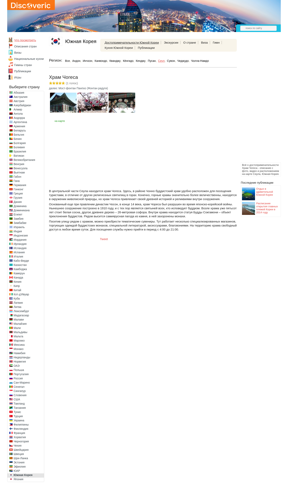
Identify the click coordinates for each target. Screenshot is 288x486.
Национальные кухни (29, 58)
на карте (60, 120)
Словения (20, 395)
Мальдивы (20, 332)
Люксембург (21, 311)
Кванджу (115, 60)
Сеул (161, 60)
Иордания (20, 239)
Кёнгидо (128, 60)
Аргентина (20, 122)
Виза (204, 42)
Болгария (20, 143)
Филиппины (21, 424)
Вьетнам (19, 172)
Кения (17, 281)
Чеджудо (183, 60)
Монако (18, 349)
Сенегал (19, 386)
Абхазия (19, 92)
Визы (17, 52)
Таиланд (19, 403)
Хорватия (20, 437)
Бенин (18, 138)
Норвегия (20, 361)
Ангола (18, 113)
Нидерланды (22, 357)
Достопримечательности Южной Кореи (132, 42)
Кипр (17, 286)
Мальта (18, 336)
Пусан (152, 60)
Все (67, 60)
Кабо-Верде (21, 260)
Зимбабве (20, 222)
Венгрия (19, 164)
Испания (19, 252)
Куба (17, 298)
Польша (19, 370)
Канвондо (101, 60)
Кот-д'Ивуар (21, 294)
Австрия (19, 101)
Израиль (19, 227)
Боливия (19, 147)
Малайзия (20, 323)
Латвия (18, 302)
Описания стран (25, 46)
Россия (18, 378)
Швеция (19, 454)
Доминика (20, 206)
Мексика (19, 344)
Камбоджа (20, 269)
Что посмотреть (25, 40)
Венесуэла (20, 168)
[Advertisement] (257, 101)
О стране (189, 42)
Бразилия (20, 151)
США (17, 399)
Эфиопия (20, 466)
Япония (18, 479)
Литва (17, 307)
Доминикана (22, 210)
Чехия (17, 445)
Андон (76, 60)
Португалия (21, 374)
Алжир (18, 109)
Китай (17, 290)
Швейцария (21, 449)
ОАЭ (17, 365)
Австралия (20, 96)
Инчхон (87, 60)
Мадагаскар (21, 315)
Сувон (171, 60)
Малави (19, 319)
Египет (18, 214)
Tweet (104, 239)
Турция (18, 416)
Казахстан (20, 265)
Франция (19, 433)
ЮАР (17, 470)
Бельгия (19, 134)
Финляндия (21, 428)
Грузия (18, 197)
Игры (17, 77)
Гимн (216, 42)
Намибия (19, 353)
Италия (18, 256)
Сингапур (20, 391)
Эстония (19, 462)
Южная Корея (23, 475)
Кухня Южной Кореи (119, 47)
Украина (19, 420)
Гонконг (18, 189)
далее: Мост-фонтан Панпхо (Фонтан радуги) (78, 88)
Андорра (19, 117)
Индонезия (21, 235)
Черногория (21, 441)
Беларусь (20, 130)
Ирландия (20, 244)
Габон (17, 176)
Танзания (20, 407)
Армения (19, 126)
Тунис (17, 412)
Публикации (22, 71)
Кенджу (140, 60)
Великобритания (24, 159)
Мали (17, 328)
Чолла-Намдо (200, 60)
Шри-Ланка (21, 458)
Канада (18, 277)
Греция (18, 193)
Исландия (20, 248)
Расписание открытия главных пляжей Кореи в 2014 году (267, 208)
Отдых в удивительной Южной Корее (264, 191)
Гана (17, 180)
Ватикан (19, 155)
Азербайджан (22, 105)
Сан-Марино (22, 382)
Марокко (19, 340)
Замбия (18, 218)
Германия (20, 185)
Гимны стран (23, 65)
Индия (18, 231)
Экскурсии (171, 42)
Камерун (19, 273)
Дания (18, 201)
